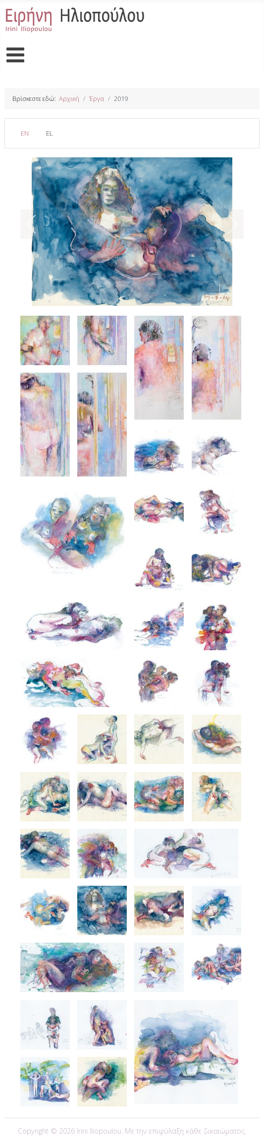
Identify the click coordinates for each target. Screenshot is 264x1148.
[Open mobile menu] (15, 55)
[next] (226, 224)
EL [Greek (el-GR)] (49, 133)
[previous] (37, 224)
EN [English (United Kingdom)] (25, 133)
